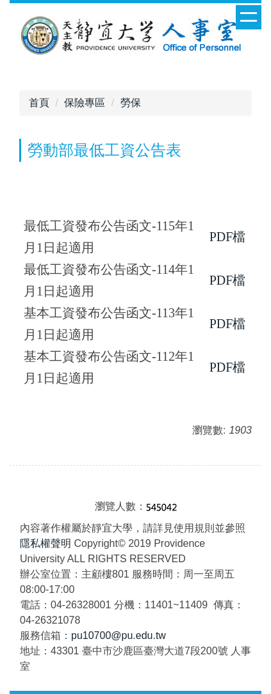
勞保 (130, 102)
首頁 (39, 102)
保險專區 (84, 102)
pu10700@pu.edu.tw (118, 635)
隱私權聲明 (45, 543)
